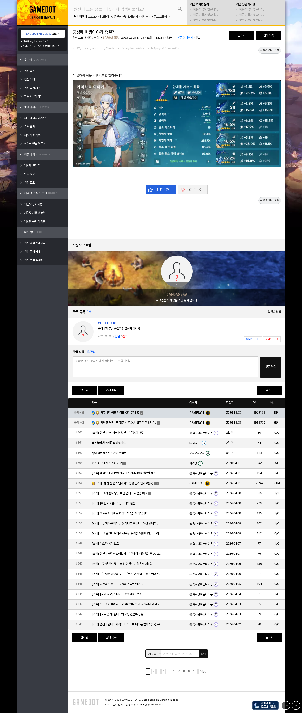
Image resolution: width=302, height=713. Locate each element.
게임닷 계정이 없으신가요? (35, 41)
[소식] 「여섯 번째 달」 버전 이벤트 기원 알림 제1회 (122, 564)
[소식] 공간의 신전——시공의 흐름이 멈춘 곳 (117, 584)
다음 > (203, 671)
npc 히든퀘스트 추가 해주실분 (109, 453)
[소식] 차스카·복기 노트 (105, 543)
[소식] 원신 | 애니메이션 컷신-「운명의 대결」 (119, 433)
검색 (203, 653)
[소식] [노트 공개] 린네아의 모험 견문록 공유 (117, 614)
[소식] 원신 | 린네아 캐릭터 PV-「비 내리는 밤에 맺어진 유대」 (127, 624)
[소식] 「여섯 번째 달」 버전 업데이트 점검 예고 (119, 493)
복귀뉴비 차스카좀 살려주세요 (109, 443)
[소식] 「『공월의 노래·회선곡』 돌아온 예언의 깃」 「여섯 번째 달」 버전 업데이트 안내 (127, 533)
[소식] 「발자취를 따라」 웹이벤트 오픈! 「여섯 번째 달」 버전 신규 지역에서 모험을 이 (127, 523)
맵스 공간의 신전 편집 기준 (107, 463)
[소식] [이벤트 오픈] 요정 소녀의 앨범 (113, 503)
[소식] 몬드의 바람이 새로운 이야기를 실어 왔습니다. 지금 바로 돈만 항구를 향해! (127, 604)
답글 (117, 336)
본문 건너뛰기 (185, 37)
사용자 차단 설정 (269, 50)
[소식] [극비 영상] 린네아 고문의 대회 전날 (116, 594)
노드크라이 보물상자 (100, 16)
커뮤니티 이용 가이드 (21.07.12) (119, 412)
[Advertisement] (177, 62)
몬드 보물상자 (161, 16)
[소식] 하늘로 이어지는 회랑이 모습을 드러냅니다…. (121, 513)
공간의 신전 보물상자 (126, 16)
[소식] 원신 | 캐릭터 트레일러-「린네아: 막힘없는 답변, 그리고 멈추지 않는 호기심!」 (127, 553)
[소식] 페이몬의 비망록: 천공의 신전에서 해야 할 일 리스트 (125, 473)
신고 (197, 37)
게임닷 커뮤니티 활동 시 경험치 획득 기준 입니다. (128, 422)
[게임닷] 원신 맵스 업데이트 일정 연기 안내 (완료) (125, 483)
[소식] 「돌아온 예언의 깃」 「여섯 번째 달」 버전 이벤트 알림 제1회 (127, 574)
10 (194, 671)
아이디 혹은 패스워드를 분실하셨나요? (41, 46)
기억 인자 (146, 16)
